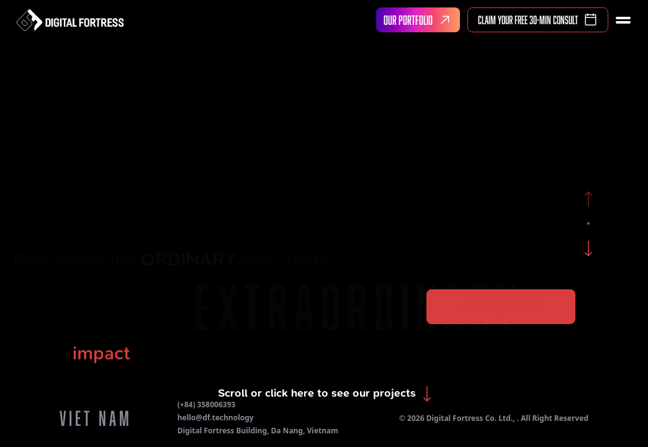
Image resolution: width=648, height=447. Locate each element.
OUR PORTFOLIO (420, 19)
